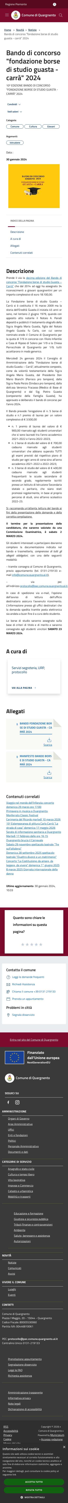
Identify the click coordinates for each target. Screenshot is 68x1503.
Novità (20, 30)
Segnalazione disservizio (22, 1364)
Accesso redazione (52, 1439)
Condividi (14, 104)
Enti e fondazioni (18, 1135)
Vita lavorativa (16, 1180)
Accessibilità (10, 1431)
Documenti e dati (18, 1152)
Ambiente (19, 1230)
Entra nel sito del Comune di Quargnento (34, 1040)
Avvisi (11, 1274)
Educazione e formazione (28, 1213)
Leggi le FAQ (15, 1370)
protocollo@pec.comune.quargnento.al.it (43, 586)
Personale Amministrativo (23, 1146)
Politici (12, 1141)
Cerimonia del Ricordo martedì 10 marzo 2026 (33, 819)
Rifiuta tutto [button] (34, 1490)
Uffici (11, 1130)
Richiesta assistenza (20, 1376)
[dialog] (34, 1473)
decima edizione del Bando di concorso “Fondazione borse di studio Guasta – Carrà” (34, 282)
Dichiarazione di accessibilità (25, 1409)
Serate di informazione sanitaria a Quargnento (33, 832)
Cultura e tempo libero (21, 1174)
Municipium (57, 1435)
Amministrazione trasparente (25, 1392)
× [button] (64, 1447)
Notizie (32, 30)
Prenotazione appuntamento (25, 1359)
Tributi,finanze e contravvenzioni (33, 1224)
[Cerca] (61, 15)
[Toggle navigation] (7, 15)
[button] (34, 1497)
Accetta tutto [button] (34, 1481)
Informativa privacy (19, 1398)
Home (7, 30)
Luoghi (12, 1289)
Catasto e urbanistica (20, 1191)
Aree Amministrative (20, 1124)
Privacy (7, 1435)
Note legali (14, 1403)
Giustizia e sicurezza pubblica (31, 1219)
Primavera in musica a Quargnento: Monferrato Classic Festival (27, 813)
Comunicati (14, 1268)
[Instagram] (17, 1102)
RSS (5, 1427)
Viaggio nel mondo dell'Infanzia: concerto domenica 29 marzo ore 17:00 (30, 805)
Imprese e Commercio (20, 1185)
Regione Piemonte (16, 4)
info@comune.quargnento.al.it (30, 575)
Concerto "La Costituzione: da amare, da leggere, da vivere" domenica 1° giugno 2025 (33, 863)
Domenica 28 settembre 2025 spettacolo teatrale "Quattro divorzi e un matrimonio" (31, 855)
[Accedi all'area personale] (54, 4)
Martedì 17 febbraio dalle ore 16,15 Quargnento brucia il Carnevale (27, 838)
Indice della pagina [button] (22, 220)
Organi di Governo (18, 1118)
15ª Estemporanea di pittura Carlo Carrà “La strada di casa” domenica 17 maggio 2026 (32, 825)
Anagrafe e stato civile (21, 1169)
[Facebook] (8, 1102)
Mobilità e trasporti (19, 1196)
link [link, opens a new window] (14, 1474)
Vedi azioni (15, 112)
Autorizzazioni (22, 1241)
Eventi (12, 1295)
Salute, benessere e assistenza (32, 1236)
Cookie (7, 1439)
